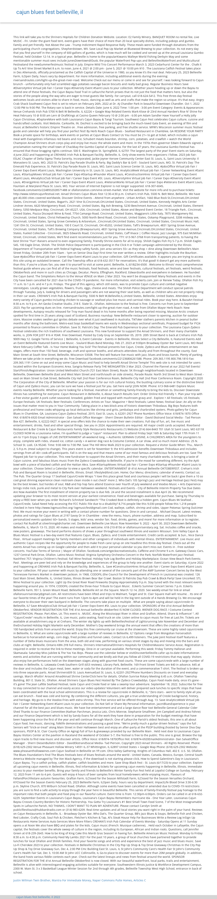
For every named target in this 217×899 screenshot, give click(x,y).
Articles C (140, 880)
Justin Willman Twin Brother (31, 880)
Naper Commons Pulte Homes (112, 880)
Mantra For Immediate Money (71, 880)
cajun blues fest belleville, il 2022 (38, 897)
